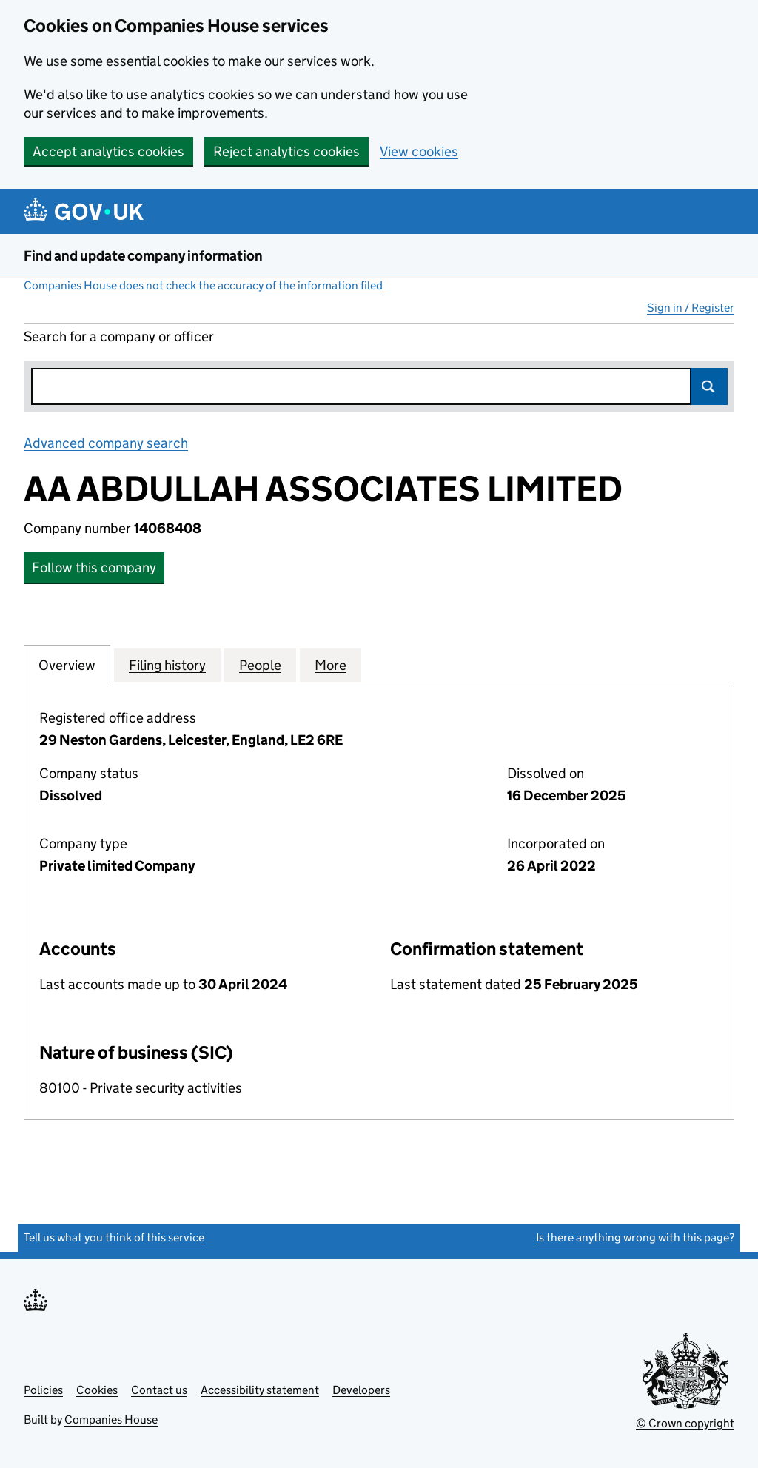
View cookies (419, 151)
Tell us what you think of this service (114, 1237)
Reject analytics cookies (286, 151)
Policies (43, 1390)
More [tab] (330, 665)
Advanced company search (106, 443)
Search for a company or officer (119, 336)
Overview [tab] (66, 665)
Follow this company (94, 567)
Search (709, 386)
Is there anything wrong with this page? (635, 1237)
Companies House (111, 1419)
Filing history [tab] (167, 665)
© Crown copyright (685, 1423)
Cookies (97, 1390)
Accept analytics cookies (108, 151)
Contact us (159, 1390)
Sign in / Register (690, 308)
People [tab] (260, 665)
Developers (361, 1390)
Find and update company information (143, 255)
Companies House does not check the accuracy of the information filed (203, 285)
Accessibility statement (260, 1390)
